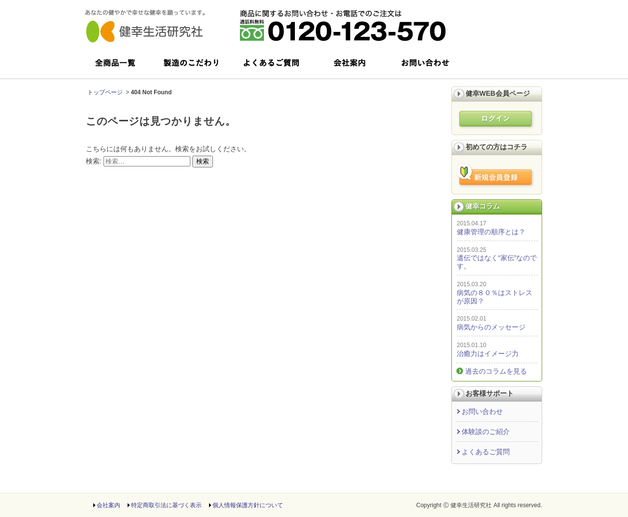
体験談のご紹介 (486, 431)
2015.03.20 (471, 284)
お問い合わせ (482, 411)
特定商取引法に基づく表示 (166, 505)
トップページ (105, 92)
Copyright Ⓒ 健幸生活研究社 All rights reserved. (479, 505)
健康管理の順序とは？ (491, 232)
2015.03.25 (471, 249)
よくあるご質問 (486, 452)
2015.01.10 (471, 345)
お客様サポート (490, 393)
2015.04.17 (471, 223)
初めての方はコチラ (496, 147)
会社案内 (108, 505)
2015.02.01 (471, 318)
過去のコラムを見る (496, 371)
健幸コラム (483, 206)
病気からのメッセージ (491, 327)
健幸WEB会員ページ (498, 93)
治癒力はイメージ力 (488, 353)
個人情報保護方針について (247, 505)
